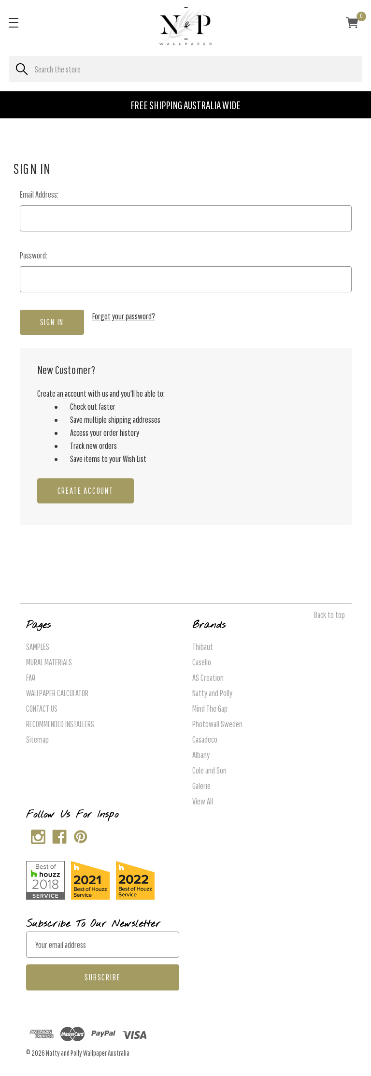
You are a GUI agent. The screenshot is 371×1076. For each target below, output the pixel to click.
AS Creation (208, 678)
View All (202, 801)
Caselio (201, 662)
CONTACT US (41, 708)
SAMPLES (37, 647)
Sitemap (37, 739)
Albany (201, 755)
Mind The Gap (210, 708)
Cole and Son (209, 770)
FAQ (30, 678)
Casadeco (204, 739)
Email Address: (39, 194)
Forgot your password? (123, 316)
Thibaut (202, 647)
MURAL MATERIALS (49, 662)
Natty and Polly (212, 693)
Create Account (85, 491)
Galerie (201, 786)
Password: (33, 255)
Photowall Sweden (217, 724)
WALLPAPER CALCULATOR (57, 693)
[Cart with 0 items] (352, 24)
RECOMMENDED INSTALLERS (60, 724)
